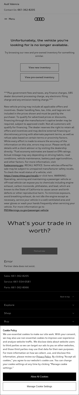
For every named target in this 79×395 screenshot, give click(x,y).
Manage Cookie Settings (39, 386)
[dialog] (39, 360)
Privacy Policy (43, 356)
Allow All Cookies (39, 376)
